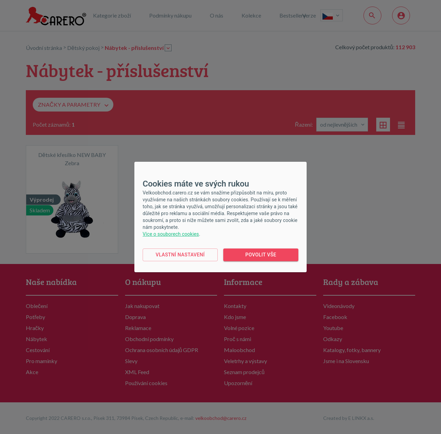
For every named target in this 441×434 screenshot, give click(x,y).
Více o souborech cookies (171, 234)
